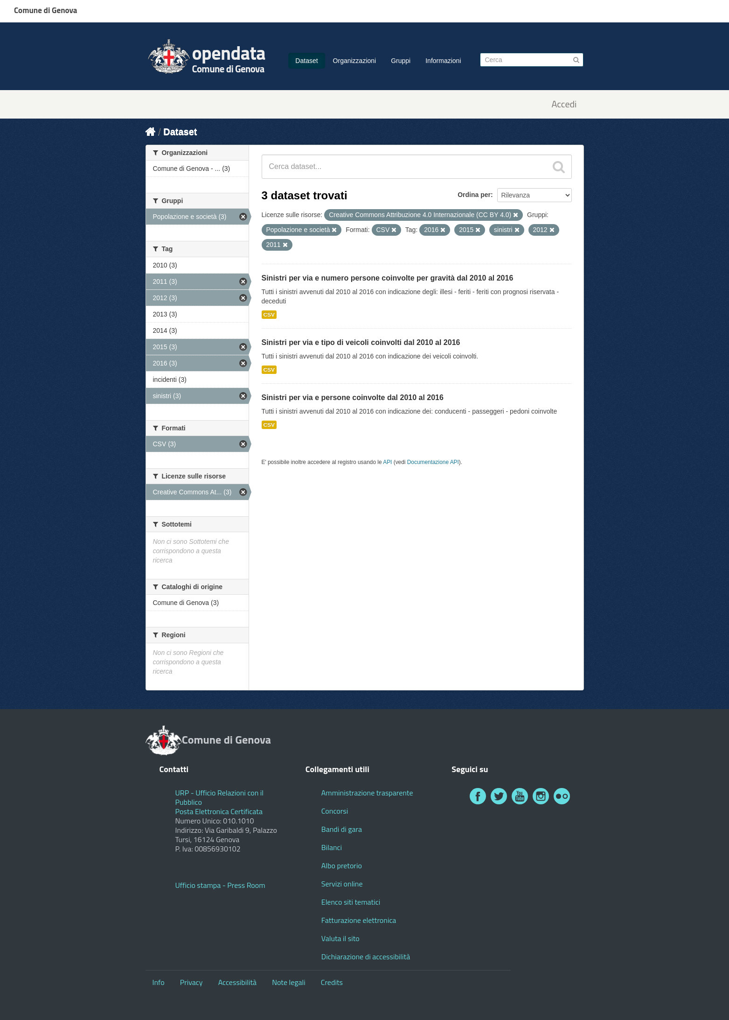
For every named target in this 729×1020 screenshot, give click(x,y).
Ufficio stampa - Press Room (220, 885)
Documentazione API (433, 462)
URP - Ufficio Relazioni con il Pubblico (219, 797)
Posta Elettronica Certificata (219, 811)
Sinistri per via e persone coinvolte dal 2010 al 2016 (353, 397)
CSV (269, 314)
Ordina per (474, 194)
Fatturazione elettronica (358, 920)
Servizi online (342, 883)
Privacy (191, 982)
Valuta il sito (340, 938)
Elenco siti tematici (350, 901)
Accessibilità (237, 982)
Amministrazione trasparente (367, 792)
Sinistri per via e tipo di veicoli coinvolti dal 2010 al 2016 (361, 342)
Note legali (288, 982)
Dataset (306, 60)
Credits (332, 982)
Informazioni (443, 60)
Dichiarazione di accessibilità (365, 956)
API (387, 462)
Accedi (563, 104)
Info (159, 982)
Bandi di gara (341, 829)
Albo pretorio (341, 865)
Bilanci (331, 847)
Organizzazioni (354, 60)
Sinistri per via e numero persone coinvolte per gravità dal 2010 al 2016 (388, 278)
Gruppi (400, 60)
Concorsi (334, 810)
